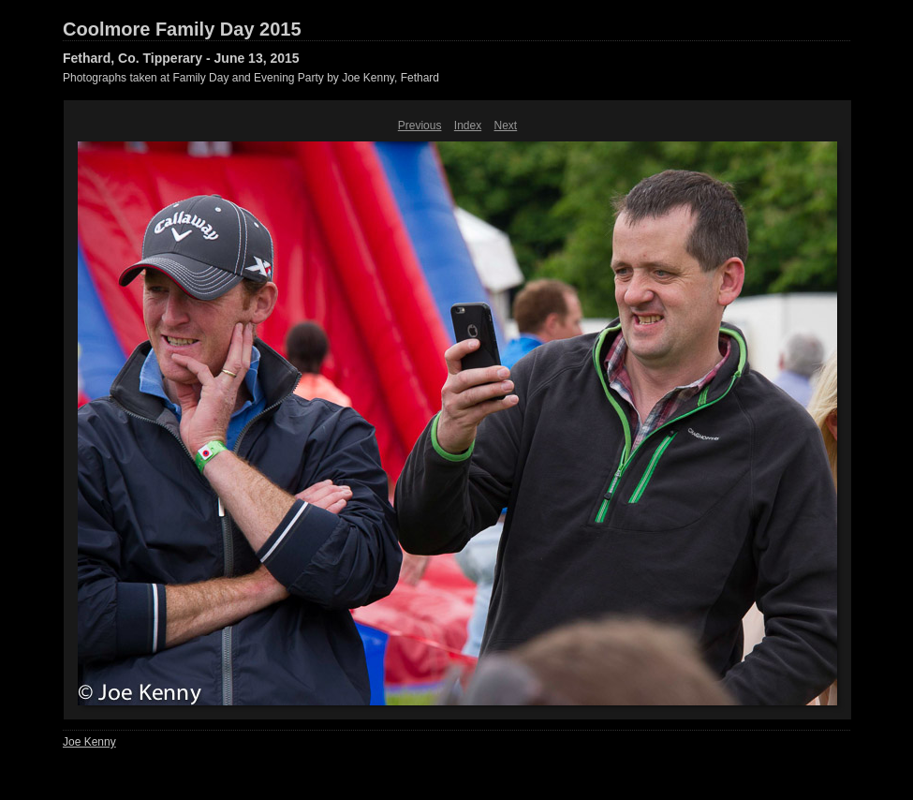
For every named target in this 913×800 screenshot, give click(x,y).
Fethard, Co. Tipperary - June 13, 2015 (181, 58)
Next (506, 125)
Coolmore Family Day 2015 (182, 29)
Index (467, 125)
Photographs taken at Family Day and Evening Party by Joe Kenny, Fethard (251, 77)
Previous (420, 125)
